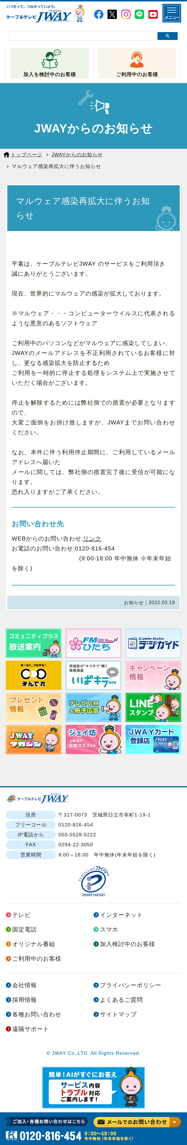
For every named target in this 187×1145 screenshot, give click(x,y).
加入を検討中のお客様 (49, 74)
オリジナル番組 (33, 944)
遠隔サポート (30, 1029)
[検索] (82, 36)
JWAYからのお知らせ (77, 155)
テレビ (21, 915)
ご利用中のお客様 (137, 74)
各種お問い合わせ (36, 1014)
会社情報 (24, 985)
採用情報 (24, 1000)
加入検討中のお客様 (127, 944)
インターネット (121, 915)
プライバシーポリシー (130, 985)
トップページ (26, 155)
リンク (92, 538)
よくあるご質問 (121, 1000)
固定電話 (24, 929)
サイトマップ (118, 1014)
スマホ (109, 929)
